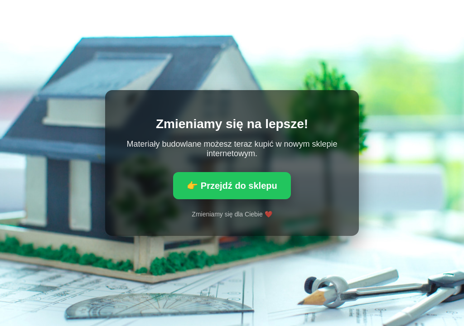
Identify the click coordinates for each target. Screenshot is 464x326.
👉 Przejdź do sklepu (232, 186)
